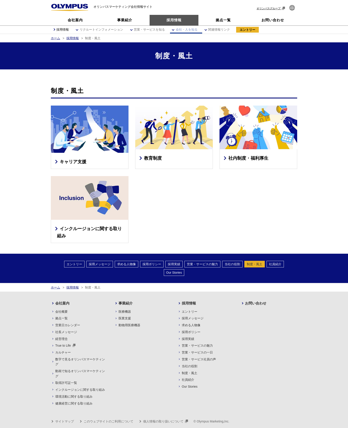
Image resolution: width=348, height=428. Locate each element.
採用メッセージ (100, 264)
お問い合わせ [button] (272, 20)
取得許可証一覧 (66, 383)
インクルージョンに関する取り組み (80, 389)
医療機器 (125, 311)
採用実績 (174, 264)
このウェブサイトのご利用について (108, 421)
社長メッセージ (66, 332)
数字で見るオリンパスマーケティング (80, 361)
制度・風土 (254, 264)
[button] (101, 29)
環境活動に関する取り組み (74, 396)
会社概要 (61, 311)
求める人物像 (126, 264)
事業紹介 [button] (124, 20)
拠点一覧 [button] (223, 20)
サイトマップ (64, 421)
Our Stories (174, 272)
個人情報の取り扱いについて (165, 421)
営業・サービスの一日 (197, 352)
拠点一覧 (61, 318)
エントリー (74, 264)
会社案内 (62, 303)
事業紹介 (126, 303)
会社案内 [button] (75, 20)
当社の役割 (232, 264)
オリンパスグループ (271, 8)
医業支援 (125, 318)
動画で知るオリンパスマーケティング (80, 373)
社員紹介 (275, 264)
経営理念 (61, 339)
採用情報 (72, 38)
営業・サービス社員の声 (199, 359)
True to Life (65, 345)
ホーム (55, 38)
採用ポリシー (151, 264)
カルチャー (63, 352)
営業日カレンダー (67, 325)
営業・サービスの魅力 (202, 264)
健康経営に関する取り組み (74, 403)
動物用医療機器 (129, 325)
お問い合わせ (255, 303)
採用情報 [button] (174, 20)
